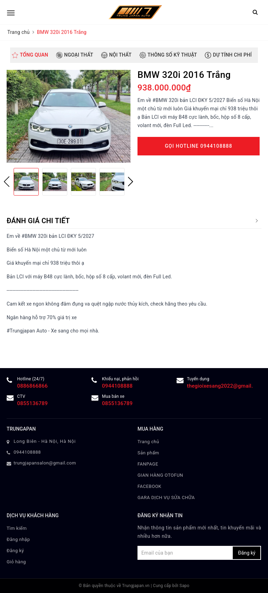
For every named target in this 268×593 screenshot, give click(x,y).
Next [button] (130, 181)
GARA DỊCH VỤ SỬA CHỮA (166, 497)
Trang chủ (148, 441)
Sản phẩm (148, 452)
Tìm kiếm (17, 528)
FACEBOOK (149, 486)
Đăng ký (15, 550)
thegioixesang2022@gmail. (220, 386)
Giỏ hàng (16, 561)
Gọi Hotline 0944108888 (198, 146)
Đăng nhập (18, 539)
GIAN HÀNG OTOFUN (160, 475)
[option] (69, 116)
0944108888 (117, 386)
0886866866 (32, 386)
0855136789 (32, 403)
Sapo (184, 585)
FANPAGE (147, 464)
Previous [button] (6, 181)
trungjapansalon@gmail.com (45, 463)
